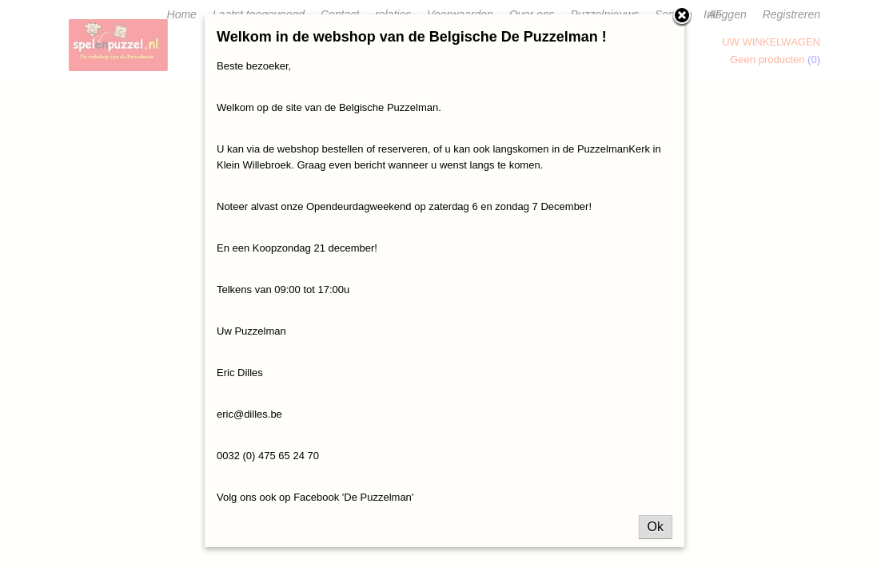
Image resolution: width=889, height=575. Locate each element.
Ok (656, 526)
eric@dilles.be (249, 414)
